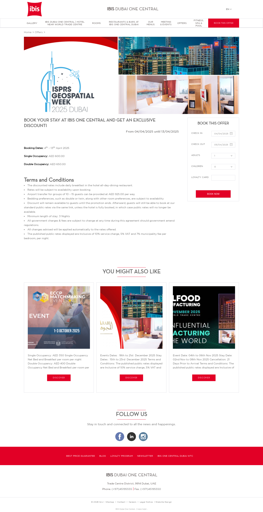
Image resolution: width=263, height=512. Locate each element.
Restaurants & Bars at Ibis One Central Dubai (124, 23)
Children (197, 166)
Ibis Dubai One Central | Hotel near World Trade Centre (64, 23)
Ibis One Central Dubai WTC (175, 456)
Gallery (32, 23)
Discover (59, 378)
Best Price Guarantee (80, 456)
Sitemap (110, 502)
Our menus (151, 23)
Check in (196, 133)
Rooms (96, 23)
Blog (102, 456)
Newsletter (145, 456)
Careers (132, 502)
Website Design (163, 502)
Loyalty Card (200, 177)
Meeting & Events (166, 23)
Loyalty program (121, 456)
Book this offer (223, 23)
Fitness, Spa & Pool (199, 23)
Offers (182, 23)
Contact (121, 502)
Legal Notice (146, 502)
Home (27, 32)
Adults (195, 155)
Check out (198, 144)
